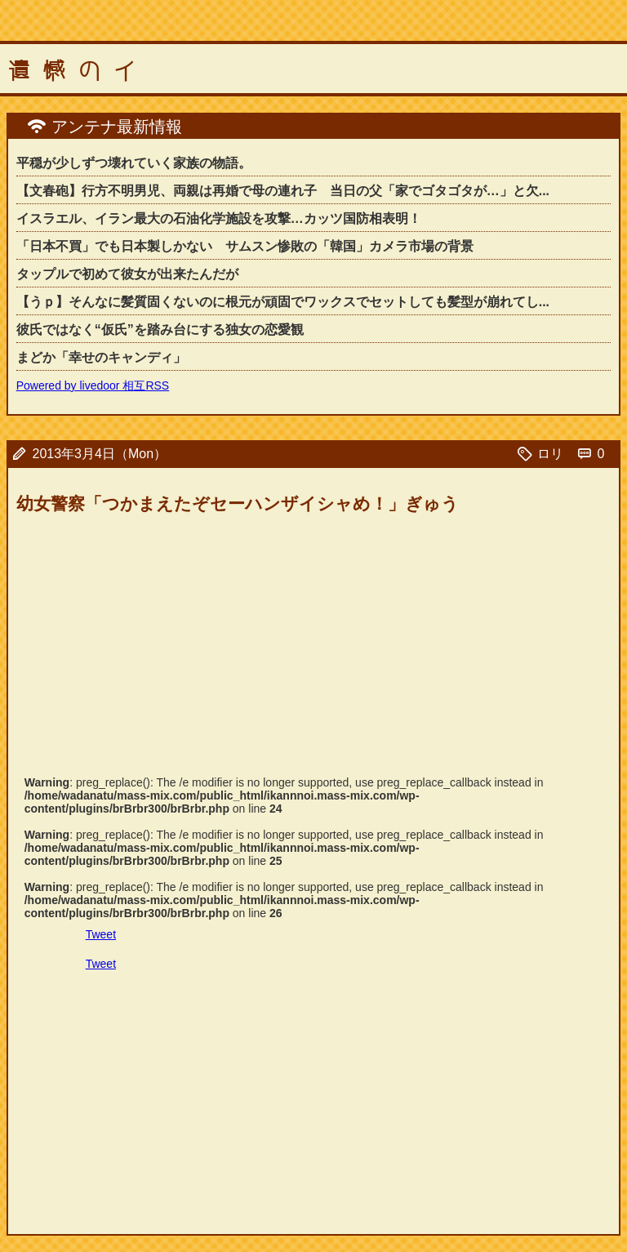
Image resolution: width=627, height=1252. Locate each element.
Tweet (101, 934)
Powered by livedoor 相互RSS (93, 385)
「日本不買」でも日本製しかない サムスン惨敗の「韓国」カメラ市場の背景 (245, 246)
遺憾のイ (78, 71)
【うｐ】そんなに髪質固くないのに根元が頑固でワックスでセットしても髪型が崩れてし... (282, 302)
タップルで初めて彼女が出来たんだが (127, 274)
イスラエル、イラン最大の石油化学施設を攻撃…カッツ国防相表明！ (218, 218)
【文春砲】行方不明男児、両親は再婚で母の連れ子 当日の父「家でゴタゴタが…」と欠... (282, 191)
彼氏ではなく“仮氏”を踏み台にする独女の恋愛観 (160, 329)
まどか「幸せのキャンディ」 (101, 357)
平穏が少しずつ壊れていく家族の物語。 (133, 163)
